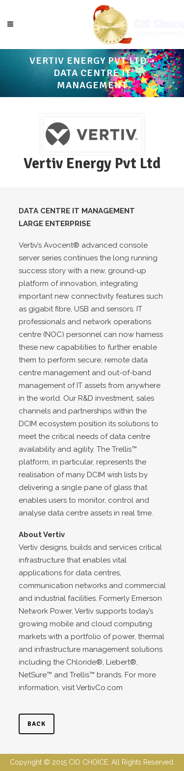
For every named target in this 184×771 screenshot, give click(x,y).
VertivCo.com (99, 687)
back (36, 724)
